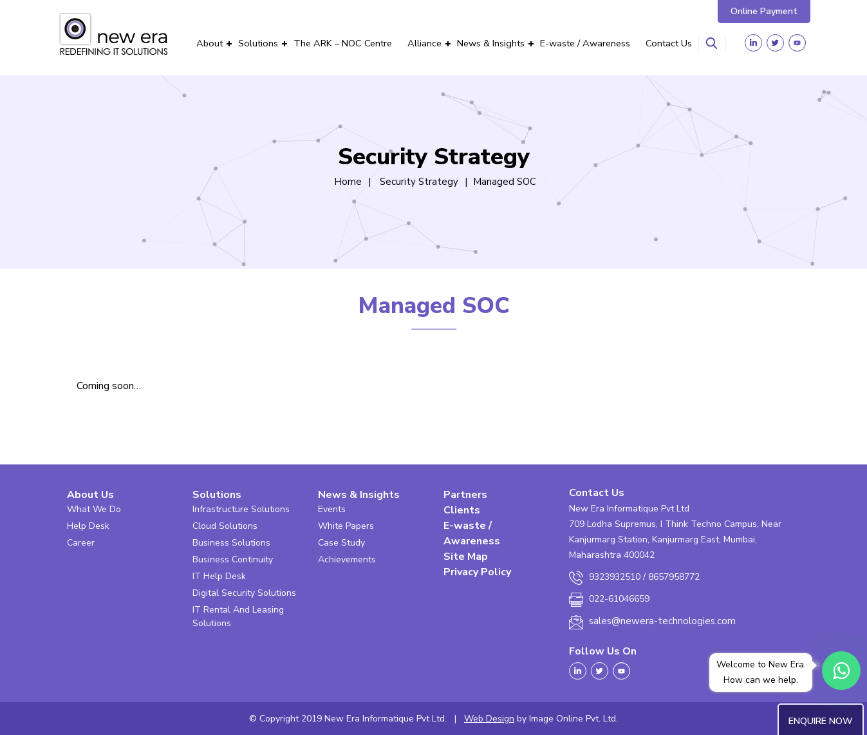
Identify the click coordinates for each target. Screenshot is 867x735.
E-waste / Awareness (585, 43)
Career (81, 543)
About (209, 43)
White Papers (346, 526)
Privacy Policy (477, 572)
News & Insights (491, 43)
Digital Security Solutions (244, 593)
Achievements (347, 559)
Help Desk (88, 526)
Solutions (258, 43)
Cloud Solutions (224, 526)
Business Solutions (231, 543)
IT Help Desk (219, 576)
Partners (465, 495)
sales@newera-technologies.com (662, 621)
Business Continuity (232, 559)
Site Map (465, 556)
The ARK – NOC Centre (343, 43)
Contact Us (669, 43)
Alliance (424, 43)
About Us (90, 495)
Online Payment (764, 11)
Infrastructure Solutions (241, 509)
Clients (461, 510)
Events (332, 509)
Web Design (489, 718)
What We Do (94, 509)
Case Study (341, 543)
